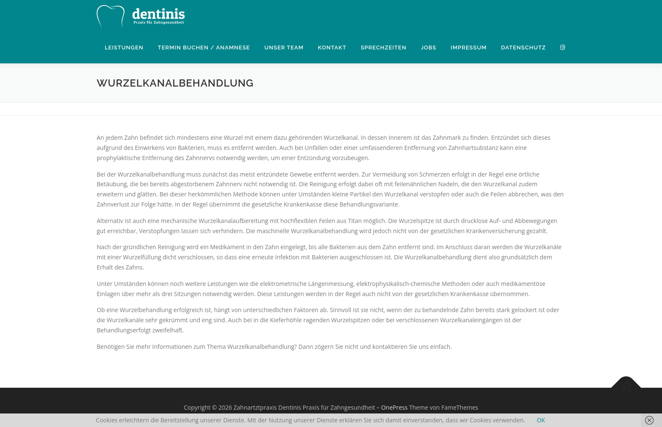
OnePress (394, 407)
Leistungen (124, 47)
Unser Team (284, 47)
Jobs (429, 47)
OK (541, 420)
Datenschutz (523, 47)
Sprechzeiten (383, 47)
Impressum (468, 47)
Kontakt (332, 47)
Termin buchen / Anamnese (204, 47)
